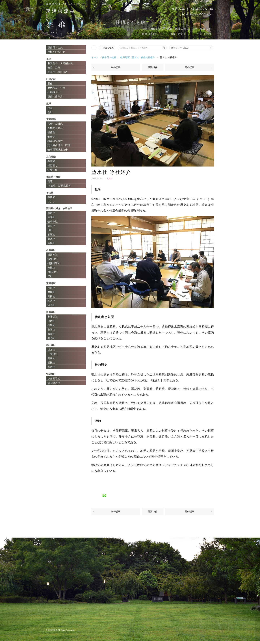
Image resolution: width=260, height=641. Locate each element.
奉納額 (51, 161)
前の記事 (189, 67)
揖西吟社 (52, 254)
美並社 (51, 358)
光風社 (51, 267)
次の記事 (115, 67)
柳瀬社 (51, 234)
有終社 (51, 366)
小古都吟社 (53, 378)
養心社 (51, 338)
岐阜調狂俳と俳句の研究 (63, 4)
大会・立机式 (55, 123)
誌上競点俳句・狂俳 (58, 145)
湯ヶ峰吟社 (53, 382)
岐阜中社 (52, 221)
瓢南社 (51, 333)
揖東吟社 (52, 259)
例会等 (51, 136)
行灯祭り (52, 165)
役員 (50, 108)
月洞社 (51, 287)
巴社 (50, 276)
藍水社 (135, 57)
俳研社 (51, 325)
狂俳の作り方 (55, 96)
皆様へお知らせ (56, 51)
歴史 (50, 83)
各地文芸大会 (55, 128)
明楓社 (51, 362)
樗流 (50, 181)
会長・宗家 (53, 67)
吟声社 (51, 321)
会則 (50, 112)
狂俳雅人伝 (53, 92)
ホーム (94, 57)
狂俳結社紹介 (148, 57)
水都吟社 (52, 271)
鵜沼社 (51, 212)
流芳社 (51, 305)
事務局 (51, 197)
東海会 (61, 11)
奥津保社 (52, 316)
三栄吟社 (52, 353)
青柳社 (51, 296)
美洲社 (51, 329)
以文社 (51, 349)
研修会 (51, 132)
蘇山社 (51, 225)
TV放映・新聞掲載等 (59, 185)
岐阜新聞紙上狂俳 (57, 149)
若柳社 (51, 243)
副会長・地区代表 (57, 71)
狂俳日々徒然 (107, 48)
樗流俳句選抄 (55, 140)
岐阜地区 (125, 57)
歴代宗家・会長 (56, 87)
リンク (51, 201)
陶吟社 (51, 300)
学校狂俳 (52, 169)
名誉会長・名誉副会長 (60, 63)
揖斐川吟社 (53, 263)
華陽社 (51, 217)
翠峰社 (51, 292)
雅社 (50, 230)
